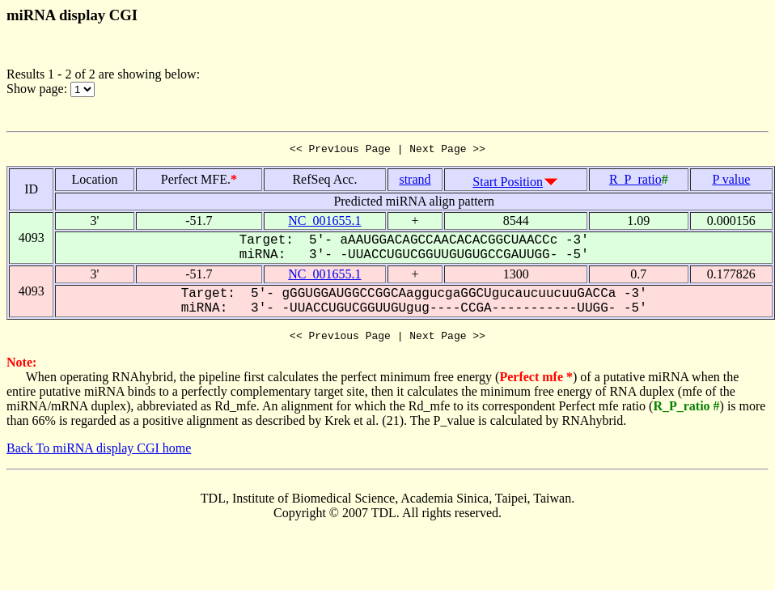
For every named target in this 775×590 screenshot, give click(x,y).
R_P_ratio (635, 182)
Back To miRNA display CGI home (98, 453)
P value (731, 182)
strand (414, 182)
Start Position (507, 184)
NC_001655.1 (324, 223)
